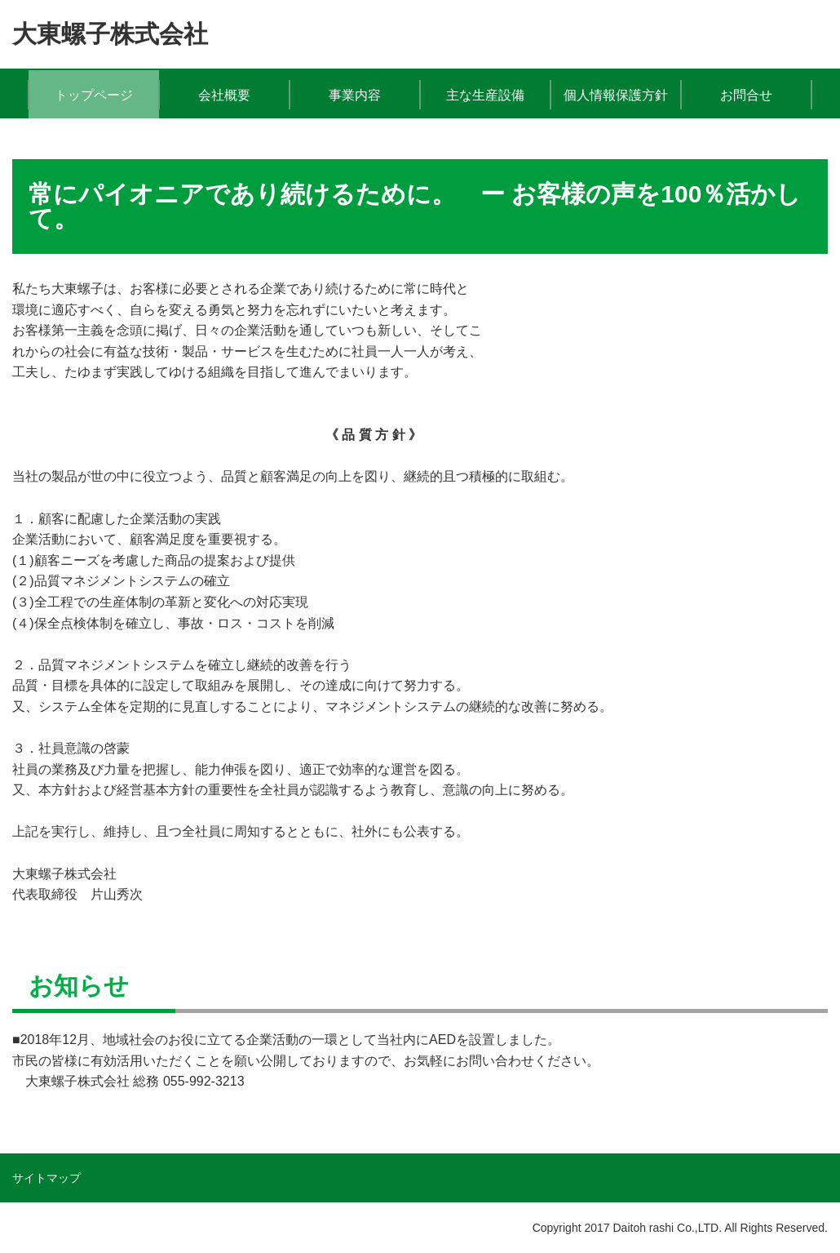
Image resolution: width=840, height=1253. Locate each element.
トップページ (94, 95)
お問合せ (746, 95)
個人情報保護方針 (616, 95)
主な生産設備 (485, 95)
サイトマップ (46, 1177)
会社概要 (224, 95)
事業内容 (355, 95)
